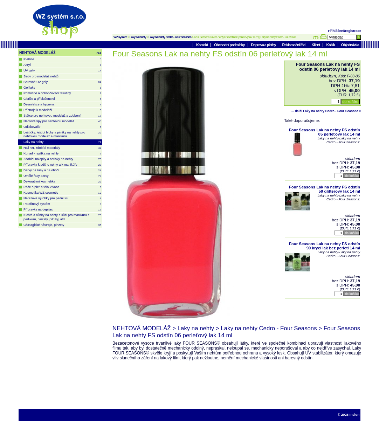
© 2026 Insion (348, 414)
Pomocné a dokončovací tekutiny (62, 93)
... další (326, 111)
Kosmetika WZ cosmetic (62, 193)
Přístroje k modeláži (62, 110)
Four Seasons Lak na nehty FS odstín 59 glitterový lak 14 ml (324, 189)
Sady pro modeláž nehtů (40, 76)
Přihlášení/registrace (344, 31)
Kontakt (202, 45)
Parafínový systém (62, 204)
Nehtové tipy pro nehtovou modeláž (62, 121)
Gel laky (62, 88)
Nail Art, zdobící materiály (62, 148)
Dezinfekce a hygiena (62, 104)
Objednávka (350, 45)
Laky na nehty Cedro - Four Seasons (170, 37)
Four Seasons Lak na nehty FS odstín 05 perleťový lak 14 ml (324, 132)
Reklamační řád (294, 45)
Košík (330, 45)
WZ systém (120, 37)
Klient (316, 45)
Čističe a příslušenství (62, 99)
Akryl (62, 65)
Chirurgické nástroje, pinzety (62, 225)
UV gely (62, 71)
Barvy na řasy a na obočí (62, 170)
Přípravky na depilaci (62, 210)
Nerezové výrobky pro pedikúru (62, 198)
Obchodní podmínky (229, 45)
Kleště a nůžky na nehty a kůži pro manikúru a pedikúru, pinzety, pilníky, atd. (62, 217)
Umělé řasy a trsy (62, 176)
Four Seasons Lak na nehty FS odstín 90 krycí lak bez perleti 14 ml (324, 246)
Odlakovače (62, 127)
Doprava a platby (264, 45)
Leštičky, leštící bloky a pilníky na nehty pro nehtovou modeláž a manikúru (62, 134)
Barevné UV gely (62, 82)
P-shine (62, 59)
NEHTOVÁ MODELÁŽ (60, 53)
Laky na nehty (138, 37)
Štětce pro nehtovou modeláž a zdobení (62, 116)
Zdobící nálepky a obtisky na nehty (62, 159)
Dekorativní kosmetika (62, 182)
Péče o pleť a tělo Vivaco (62, 187)
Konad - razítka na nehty (62, 154)
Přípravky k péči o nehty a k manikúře (62, 165)
